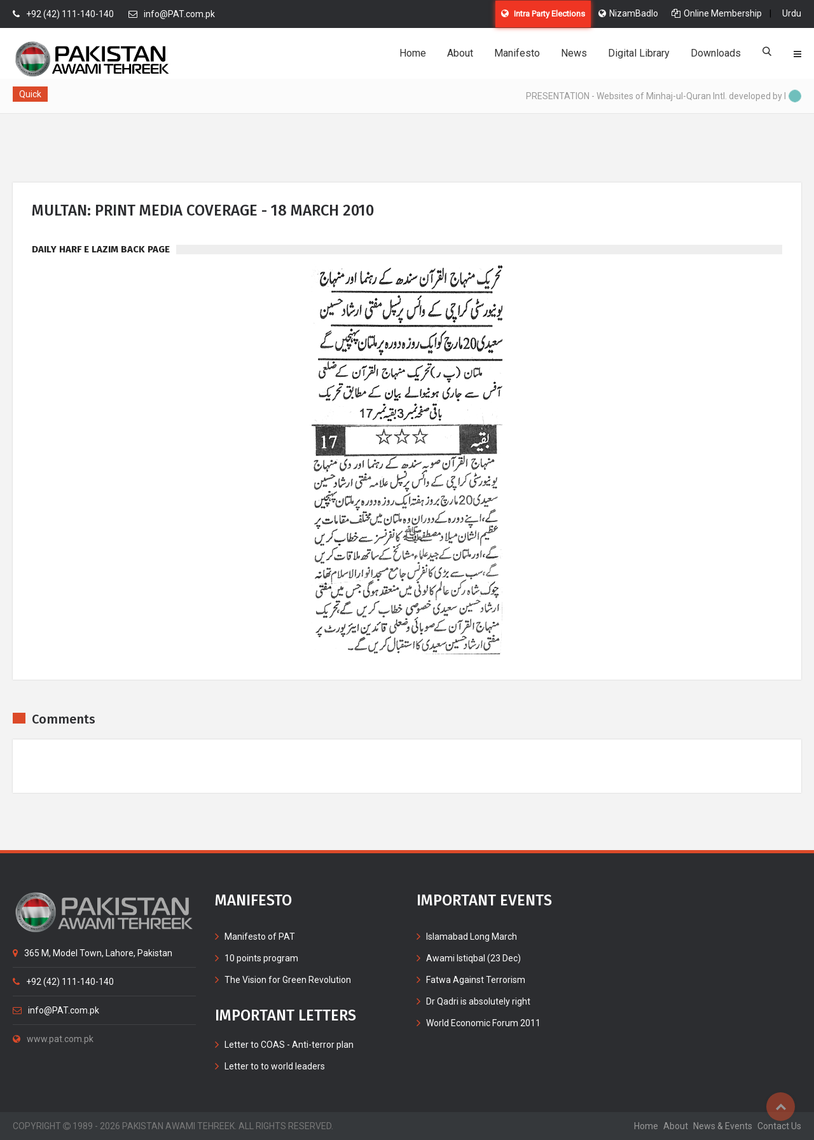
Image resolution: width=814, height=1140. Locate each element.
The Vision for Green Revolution (287, 980)
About (460, 53)
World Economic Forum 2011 (483, 1023)
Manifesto (517, 53)
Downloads (716, 53)
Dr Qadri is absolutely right (478, 1001)
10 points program (261, 958)
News (574, 53)
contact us (779, 1126)
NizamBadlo (628, 13)
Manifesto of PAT (259, 936)
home (646, 1126)
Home (412, 53)
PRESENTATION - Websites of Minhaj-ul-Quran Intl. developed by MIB (665, 96)
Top (780, 1106)
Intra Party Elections (543, 13)
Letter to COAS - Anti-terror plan (289, 1045)
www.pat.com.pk (53, 1039)
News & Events (722, 1126)
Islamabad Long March (471, 936)
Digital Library (639, 53)
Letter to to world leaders (274, 1066)
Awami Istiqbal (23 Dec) (473, 958)
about (675, 1126)
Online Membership (717, 13)
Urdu (791, 13)
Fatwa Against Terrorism (475, 980)
